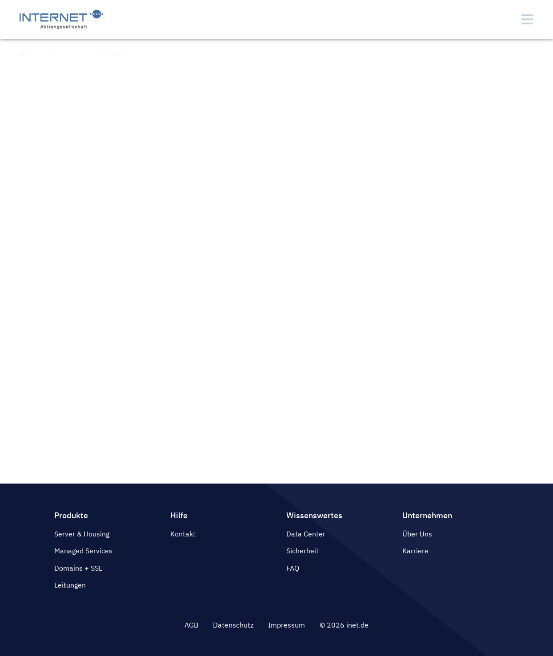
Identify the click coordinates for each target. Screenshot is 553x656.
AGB (191, 624)
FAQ (292, 568)
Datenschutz (233, 624)
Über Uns (417, 533)
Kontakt (183, 533)
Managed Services (83, 550)
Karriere (415, 550)
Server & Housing (81, 533)
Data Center (305, 533)
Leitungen (70, 584)
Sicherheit (302, 550)
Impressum (286, 624)
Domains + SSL (78, 568)
